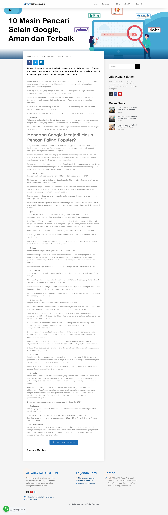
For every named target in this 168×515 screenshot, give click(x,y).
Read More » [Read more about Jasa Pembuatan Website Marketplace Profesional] (121, 120)
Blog (118, 4)
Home (95, 4)
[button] (29, 62)
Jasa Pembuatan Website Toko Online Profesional (127, 109)
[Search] (137, 66)
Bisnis (29, 56)
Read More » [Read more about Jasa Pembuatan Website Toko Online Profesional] (121, 112)
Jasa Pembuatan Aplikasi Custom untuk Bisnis (127, 126)
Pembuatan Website (55, 56)
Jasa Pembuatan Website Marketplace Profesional (127, 117)
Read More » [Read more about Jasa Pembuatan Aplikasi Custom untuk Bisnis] (121, 129)
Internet (35, 56)
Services (107, 4)
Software (67, 56)
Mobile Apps (43, 56)
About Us (127, 4)
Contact (139, 4)
